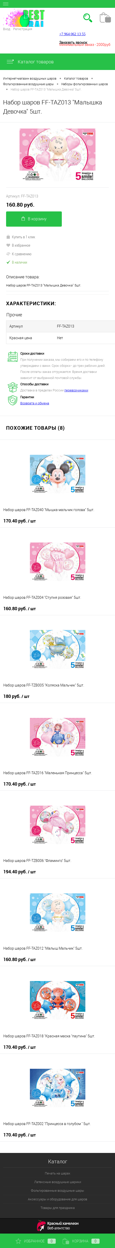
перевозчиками (76, 390)
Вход (6, 29)
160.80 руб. (20, 204)
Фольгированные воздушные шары (57, 1190)
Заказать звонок (73, 43)
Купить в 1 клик (20, 236)
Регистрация (22, 29)
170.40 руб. (19, 521)
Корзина (81, 1241)
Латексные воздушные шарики (57, 1182)
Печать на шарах (57, 1173)
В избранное (18, 245)
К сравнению (18, 253)
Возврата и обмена (34, 403)
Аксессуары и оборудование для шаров (57, 1199)
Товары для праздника (58, 1208)
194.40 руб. (19, 872)
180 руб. (16, 696)
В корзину (34, 218)
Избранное (36, 1241)
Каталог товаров (30, 61)
